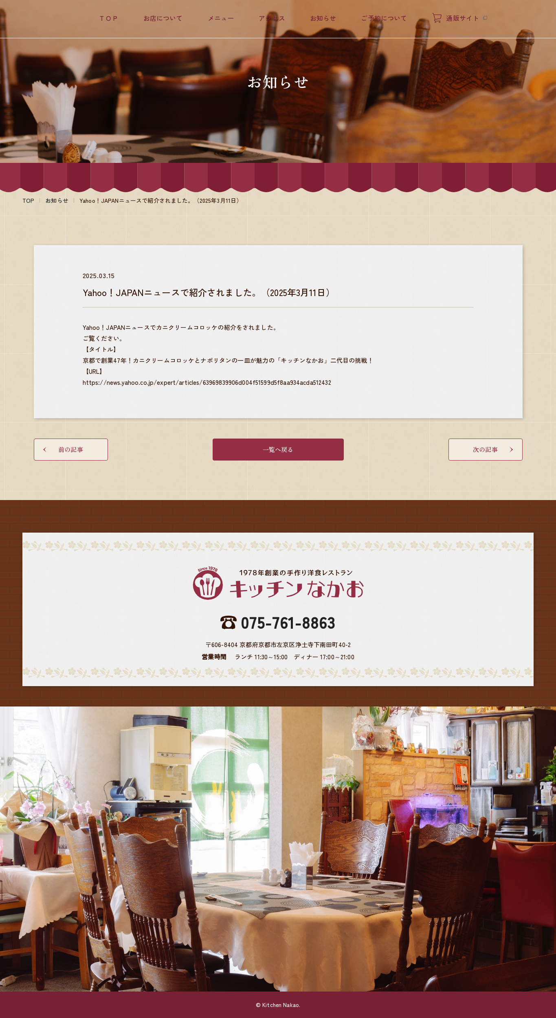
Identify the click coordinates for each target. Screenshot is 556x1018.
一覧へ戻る (278, 449)
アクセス (272, 18)
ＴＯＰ (108, 18)
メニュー (221, 18)
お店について (163, 18)
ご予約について (384, 18)
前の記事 (63, 449)
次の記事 (493, 449)
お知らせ (323, 18)
